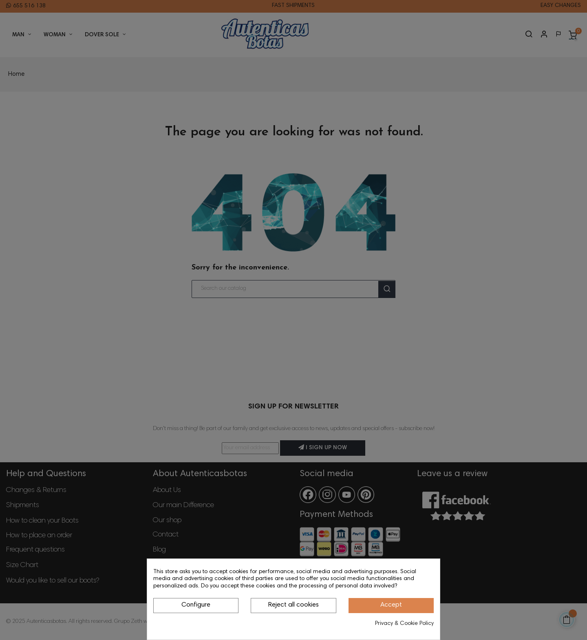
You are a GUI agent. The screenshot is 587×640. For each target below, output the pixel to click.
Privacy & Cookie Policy (404, 624)
